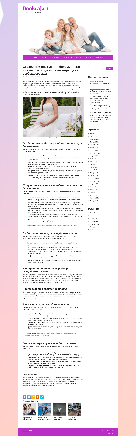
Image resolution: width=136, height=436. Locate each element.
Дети (35, 58)
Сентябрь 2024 (95, 181)
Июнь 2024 (93, 190)
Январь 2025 (94, 173)
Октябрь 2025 (94, 150)
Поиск (90, 66)
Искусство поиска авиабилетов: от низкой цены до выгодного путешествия (101, 92)
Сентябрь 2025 (95, 153)
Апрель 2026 (94, 133)
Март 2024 (93, 195)
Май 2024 (93, 192)
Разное (88, 58)
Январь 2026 (94, 142)
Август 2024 (94, 184)
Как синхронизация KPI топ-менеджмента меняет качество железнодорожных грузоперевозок (100, 99)
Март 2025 (93, 170)
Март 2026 (93, 136)
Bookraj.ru (35, 8)
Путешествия (67, 58)
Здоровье (44, 58)
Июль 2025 (93, 159)
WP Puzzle (110, 431)
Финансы (79, 58)
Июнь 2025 (93, 161)
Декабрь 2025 (94, 145)
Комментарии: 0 (39, 76)
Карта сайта (99, 58)
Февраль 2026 (94, 139)
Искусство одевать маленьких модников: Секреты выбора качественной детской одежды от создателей (101, 118)
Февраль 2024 (94, 198)
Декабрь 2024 (94, 175)
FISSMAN (110, 433)
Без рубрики (94, 213)
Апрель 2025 (94, 167)
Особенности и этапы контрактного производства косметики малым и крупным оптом (100, 84)
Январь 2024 (94, 201)
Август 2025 (94, 156)
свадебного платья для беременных (43, 149)
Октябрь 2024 (94, 178)
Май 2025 (93, 164)
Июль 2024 (93, 187)
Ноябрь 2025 (94, 147)
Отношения (55, 58)
